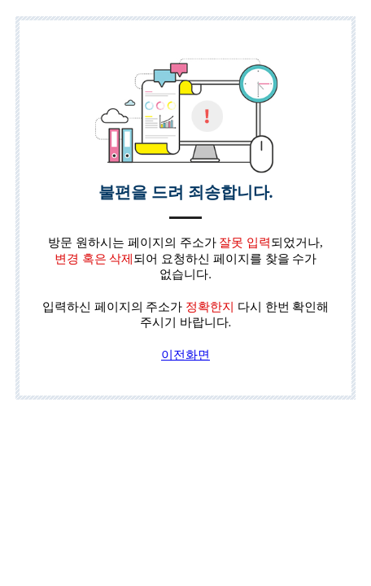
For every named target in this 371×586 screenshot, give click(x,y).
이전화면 (185, 354)
